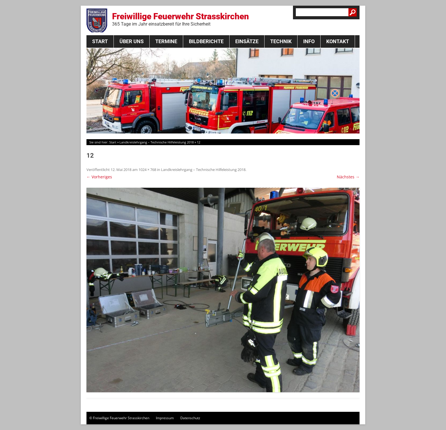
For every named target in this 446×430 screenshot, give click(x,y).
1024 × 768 (147, 169)
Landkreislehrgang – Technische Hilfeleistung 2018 (156, 142)
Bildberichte (206, 41)
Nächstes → (348, 176)
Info (309, 41)
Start (100, 41)
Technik (281, 41)
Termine (166, 41)
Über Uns (131, 41)
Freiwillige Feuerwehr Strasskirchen (180, 19)
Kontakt (337, 41)
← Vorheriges (99, 176)
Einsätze (247, 41)
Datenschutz (190, 418)
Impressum (165, 418)
